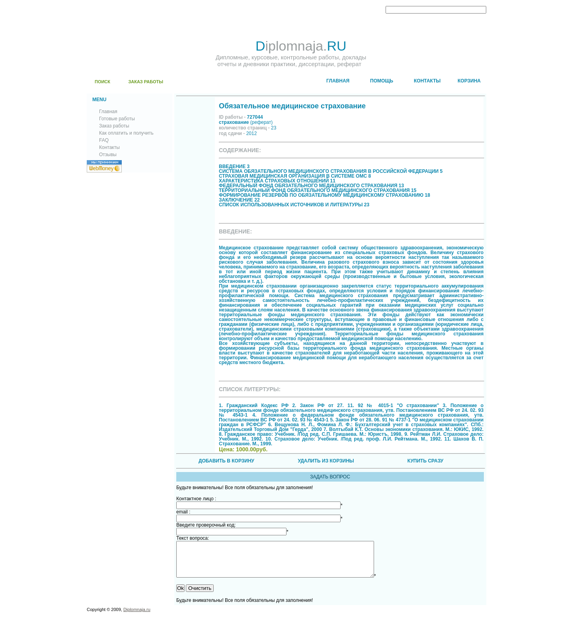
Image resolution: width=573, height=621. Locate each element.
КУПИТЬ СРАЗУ (425, 461)
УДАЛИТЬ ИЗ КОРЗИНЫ (326, 461)
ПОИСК (102, 81)
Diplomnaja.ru (136, 616)
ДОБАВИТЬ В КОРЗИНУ (226, 461)
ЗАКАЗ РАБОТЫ (145, 81)
